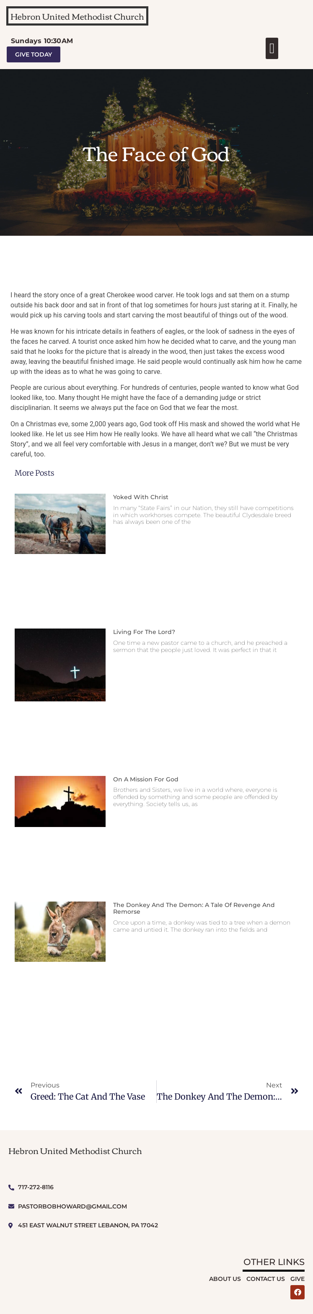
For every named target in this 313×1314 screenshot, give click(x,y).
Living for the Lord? (144, 632)
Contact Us (265, 1279)
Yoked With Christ (140, 497)
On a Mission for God (145, 779)
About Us (225, 1279)
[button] (272, 48)
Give (297, 1279)
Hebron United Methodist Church (77, 15)
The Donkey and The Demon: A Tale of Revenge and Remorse (194, 908)
